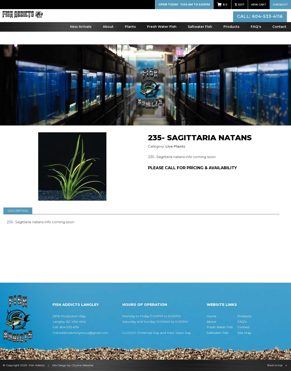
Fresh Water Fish (161, 39)
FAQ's (256, 39)
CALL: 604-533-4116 (260, 21)
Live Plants (175, 146)
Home (211, 316)
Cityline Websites (82, 365)
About (108, 39)
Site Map (244, 333)
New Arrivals (80, 39)
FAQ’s (242, 321)
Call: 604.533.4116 (66, 327)
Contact (279, 39)
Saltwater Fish (200, 39)
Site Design (59, 365)
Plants (130, 39)
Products (231, 39)
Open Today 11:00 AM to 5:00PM (184, 4)
